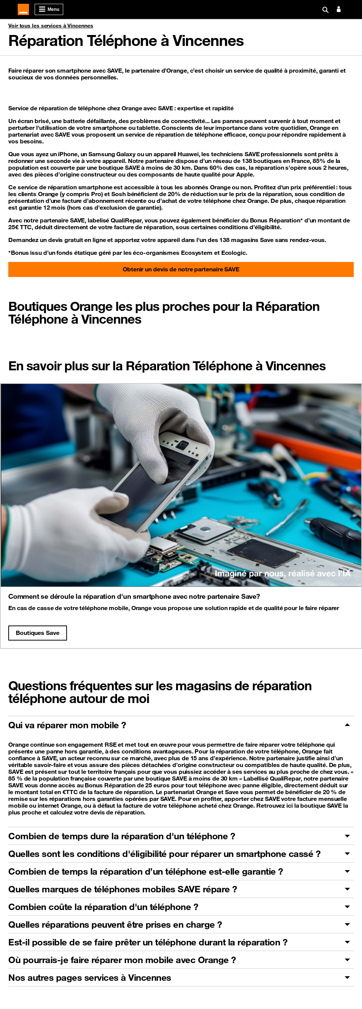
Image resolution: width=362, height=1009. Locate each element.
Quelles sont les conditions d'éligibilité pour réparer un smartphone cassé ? (164, 853)
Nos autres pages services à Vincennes (89, 977)
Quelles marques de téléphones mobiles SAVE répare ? (122, 889)
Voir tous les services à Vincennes (50, 25)
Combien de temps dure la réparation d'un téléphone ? (121, 836)
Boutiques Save (37, 632)
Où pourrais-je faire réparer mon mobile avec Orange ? (122, 959)
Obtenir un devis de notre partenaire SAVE (181, 269)
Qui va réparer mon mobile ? (67, 724)
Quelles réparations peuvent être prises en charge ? (115, 924)
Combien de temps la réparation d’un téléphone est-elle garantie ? (145, 871)
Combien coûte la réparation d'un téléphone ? (103, 906)
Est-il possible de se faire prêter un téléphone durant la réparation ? (147, 942)
